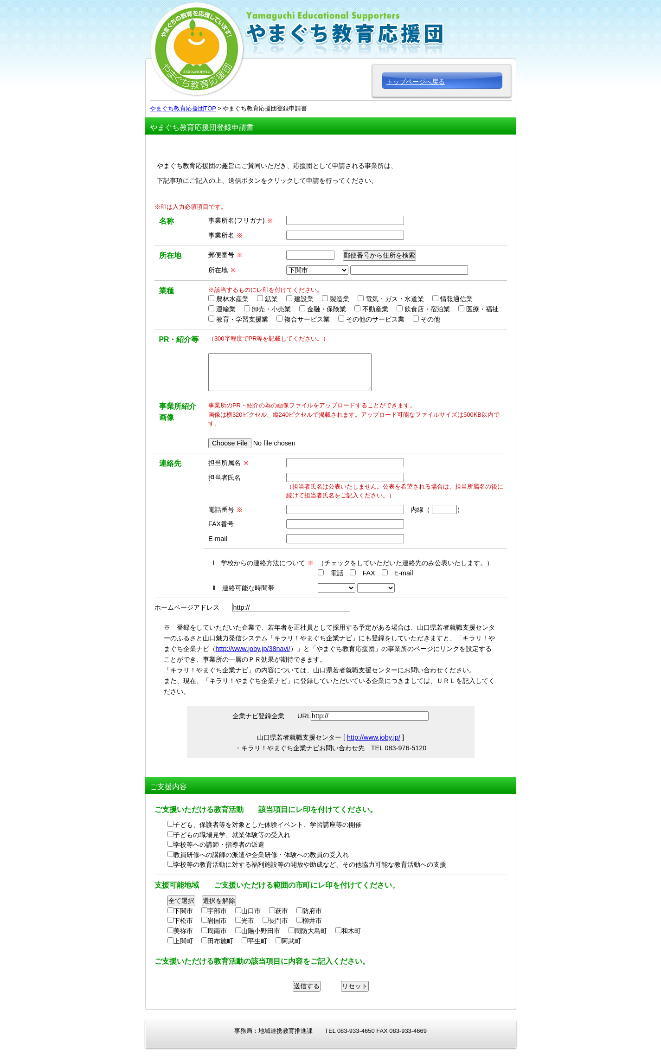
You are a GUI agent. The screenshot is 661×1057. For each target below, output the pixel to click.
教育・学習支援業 (242, 319)
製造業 (339, 299)
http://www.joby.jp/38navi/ (253, 648)
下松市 (183, 920)
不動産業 (375, 309)
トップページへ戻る (415, 81)
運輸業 (226, 309)
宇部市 (217, 911)
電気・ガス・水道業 (395, 299)
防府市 (312, 911)
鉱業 (271, 299)
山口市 (251, 911)
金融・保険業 (326, 309)
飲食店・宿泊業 (427, 309)
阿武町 (291, 941)
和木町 (351, 931)
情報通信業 (456, 299)
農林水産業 (232, 299)
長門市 (278, 920)
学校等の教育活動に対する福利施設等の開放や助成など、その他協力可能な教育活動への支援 (309, 864)
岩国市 (217, 920)
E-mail (403, 573)
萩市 (281, 911)
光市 (247, 920)
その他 (430, 319)
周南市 (217, 931)
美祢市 (183, 931)
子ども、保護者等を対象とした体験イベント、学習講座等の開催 (267, 824)
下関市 (183, 911)
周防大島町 (311, 931)
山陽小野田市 (260, 931)
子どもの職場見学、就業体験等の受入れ (231, 834)
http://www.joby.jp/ (373, 737)
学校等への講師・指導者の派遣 (218, 844)
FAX (368, 573)
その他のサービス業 (375, 319)
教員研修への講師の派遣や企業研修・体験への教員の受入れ (261, 854)
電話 (336, 573)
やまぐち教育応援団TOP (183, 108)
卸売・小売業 (271, 309)
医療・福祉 (482, 309)
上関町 (183, 941)
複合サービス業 (307, 319)
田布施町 (220, 941)
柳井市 (312, 920)
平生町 (257, 941)
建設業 (304, 299)
